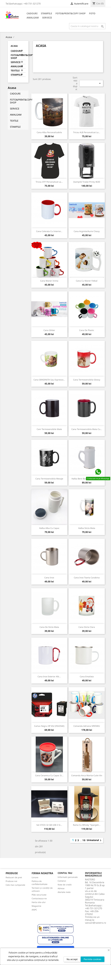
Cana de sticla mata (49, 627)
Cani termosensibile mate (49, 429)
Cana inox (49, 577)
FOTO (92, 13)
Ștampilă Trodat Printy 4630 (86, 181)
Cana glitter (49, 330)
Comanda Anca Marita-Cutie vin (86, 775)
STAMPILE (46, 13)
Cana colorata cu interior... (49, 231)
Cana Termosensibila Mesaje (49, 478)
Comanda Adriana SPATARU (86, 726)
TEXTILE (15, 70)
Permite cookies (92, 959)
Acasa (14, 45)
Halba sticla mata (86, 528)
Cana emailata (87, 676)
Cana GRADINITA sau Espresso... (49, 379)
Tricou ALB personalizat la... (86, 132)
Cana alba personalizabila (49, 132)
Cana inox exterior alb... (49, 676)
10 (84, 840)
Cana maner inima (49, 280)
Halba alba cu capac (49, 528)
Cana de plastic (86, 330)
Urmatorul (94, 840)
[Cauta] (87, 26)
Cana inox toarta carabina (87, 577)
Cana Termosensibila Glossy (86, 379)
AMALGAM (33, 17)
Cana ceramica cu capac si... (49, 775)
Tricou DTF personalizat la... (49, 181)
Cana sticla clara (86, 627)
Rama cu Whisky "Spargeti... (86, 825)
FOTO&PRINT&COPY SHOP (71, 13)
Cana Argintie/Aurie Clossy (87, 231)
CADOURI (32, 13)
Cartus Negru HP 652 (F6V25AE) (49, 726)
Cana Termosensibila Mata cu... (86, 429)
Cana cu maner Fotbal (86, 280)
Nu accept (72, 959)
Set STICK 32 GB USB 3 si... (49, 825)
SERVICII (47, 17)
